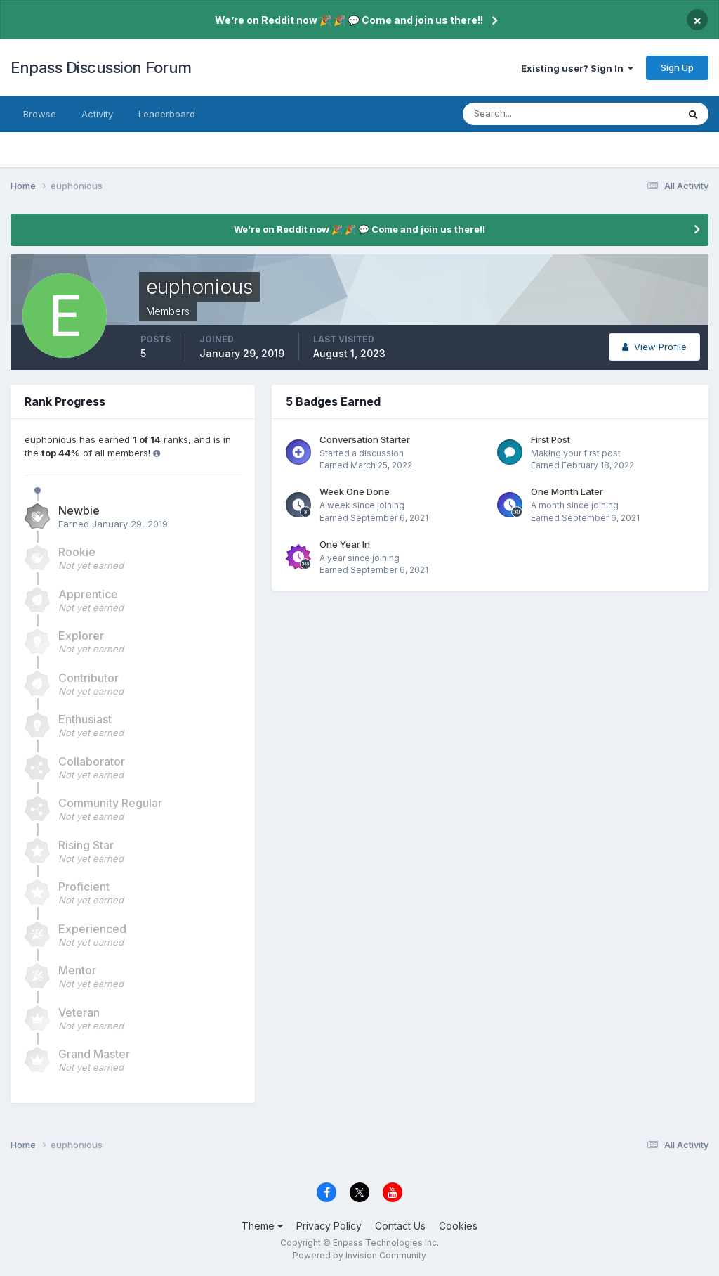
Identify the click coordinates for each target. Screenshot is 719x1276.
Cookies (458, 1226)
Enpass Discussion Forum (101, 67)
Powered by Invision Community (359, 1255)
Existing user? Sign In (577, 68)
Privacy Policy (329, 1226)
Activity (97, 114)
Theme (262, 1226)
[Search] (524, 114)
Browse (39, 114)
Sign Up (677, 67)
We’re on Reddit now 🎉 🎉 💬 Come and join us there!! (349, 20)
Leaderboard (166, 114)
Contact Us (400, 1226)
